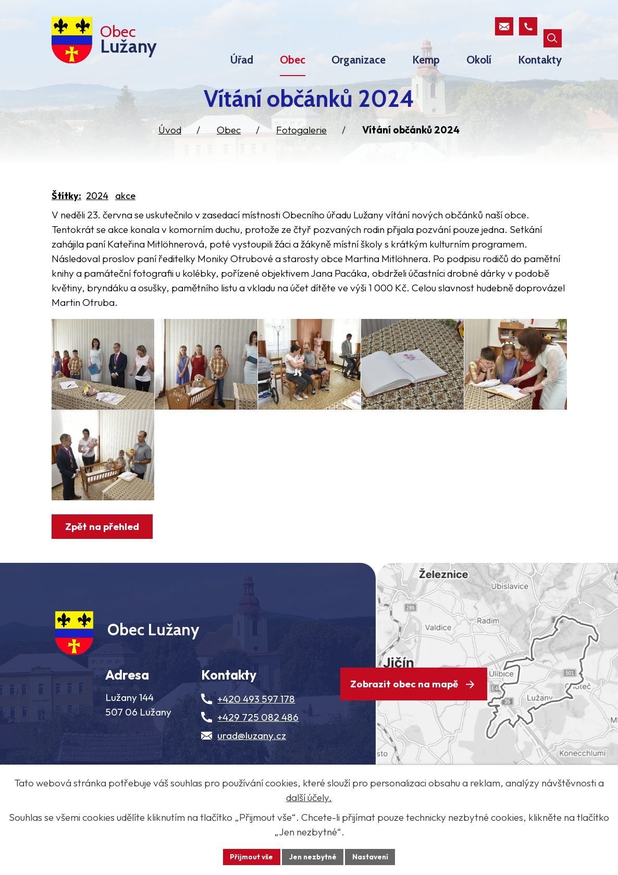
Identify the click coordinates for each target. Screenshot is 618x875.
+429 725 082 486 (258, 759)
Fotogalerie (301, 135)
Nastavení (371, 856)
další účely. (309, 797)
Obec (229, 135)
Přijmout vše (250, 856)
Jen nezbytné (312, 856)
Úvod (169, 135)
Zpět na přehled (104, 559)
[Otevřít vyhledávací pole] (552, 26)
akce (125, 201)
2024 (97, 201)
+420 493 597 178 (256, 741)
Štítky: (66, 201)
